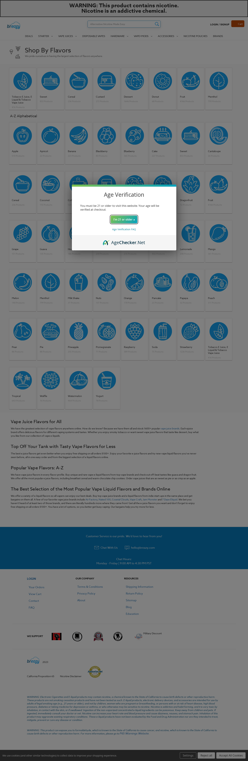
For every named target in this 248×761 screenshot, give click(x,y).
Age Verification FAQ (124, 229)
